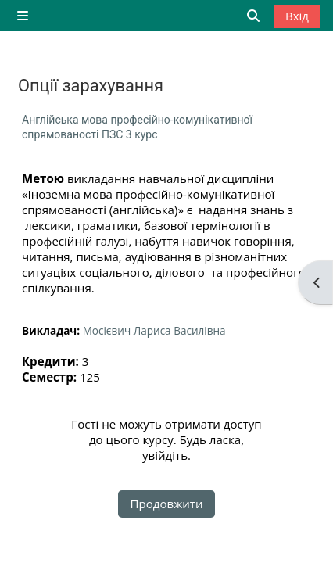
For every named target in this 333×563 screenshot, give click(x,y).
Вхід (297, 15)
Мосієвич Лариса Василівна (154, 331)
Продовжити (167, 503)
